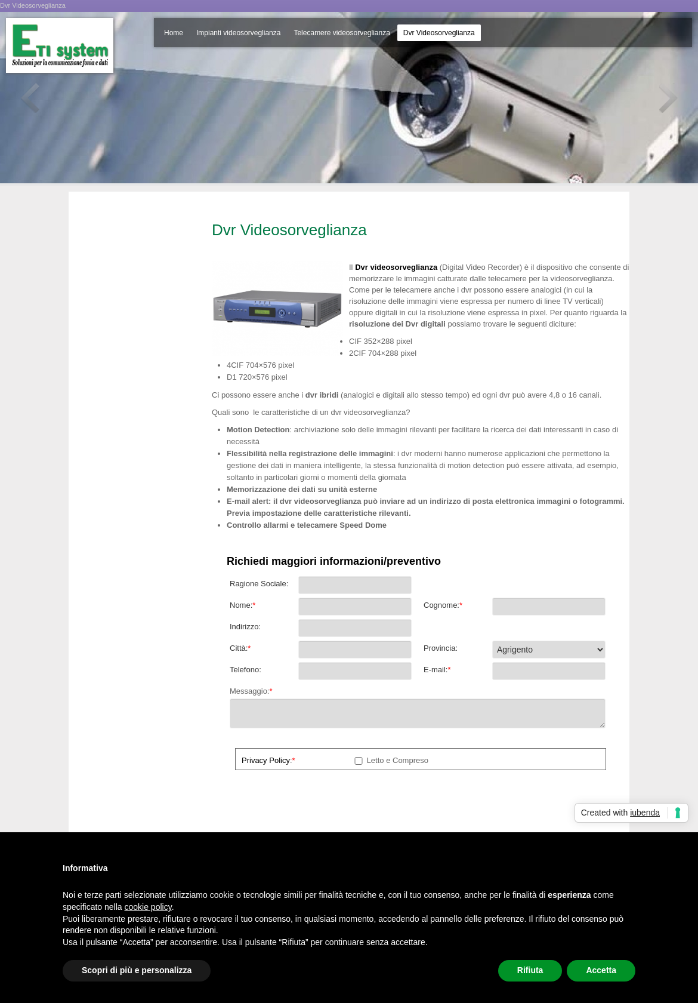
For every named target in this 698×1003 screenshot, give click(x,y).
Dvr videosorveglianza (396, 267)
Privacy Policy (266, 760)
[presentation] (320, 805)
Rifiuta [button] (530, 970)
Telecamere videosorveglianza (342, 33)
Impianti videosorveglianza (238, 33)
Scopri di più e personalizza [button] (137, 970)
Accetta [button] (601, 970)
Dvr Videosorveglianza (439, 33)
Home (173, 33)
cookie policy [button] (148, 907)
